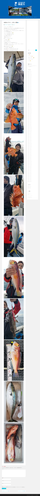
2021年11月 (30, 128)
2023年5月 (30, 101)
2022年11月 (30, 110)
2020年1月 (30, 160)
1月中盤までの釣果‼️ (30, 59)
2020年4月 (30, 155)
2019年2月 (30, 176)
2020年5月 (30, 154)
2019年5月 (30, 172)
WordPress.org (30, 197)
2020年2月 (30, 158)
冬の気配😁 (29, 60)
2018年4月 (30, 178)
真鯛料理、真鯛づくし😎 (31, 57)
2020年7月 (30, 151)
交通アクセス (35, 17)
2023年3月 (30, 104)
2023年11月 (30, 92)
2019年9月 (30, 166)
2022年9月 (30, 113)
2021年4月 (30, 139)
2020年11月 (30, 145)
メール (3, 480)
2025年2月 (30, 71)
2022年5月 (30, 119)
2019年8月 (30, 167)
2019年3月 (30, 175)
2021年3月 (30, 140)
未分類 (14, 24)
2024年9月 (30, 77)
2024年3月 (30, 86)
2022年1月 (30, 125)
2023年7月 (30, 98)
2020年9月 (30, 148)
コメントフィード (30, 195)
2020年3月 (30, 157)
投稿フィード (29, 194)
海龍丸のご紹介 (27, 17)
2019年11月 (30, 163)
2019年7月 (30, 169)
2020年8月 (30, 149)
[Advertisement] (32, 34)
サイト (3, 483)
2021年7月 (30, 134)
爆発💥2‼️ (29, 54)
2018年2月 (30, 181)
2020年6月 (30, 152)
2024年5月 (30, 83)
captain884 (10, 24)
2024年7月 (30, 80)
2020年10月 (30, 146)
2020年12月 (30, 143)
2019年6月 (30, 170)
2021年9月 (30, 131)
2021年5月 (30, 137)
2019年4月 (30, 173)
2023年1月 (30, 107)
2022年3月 (30, 122)
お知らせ (30, 186)
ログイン (29, 192)
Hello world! (30, 65)
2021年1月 (30, 142)
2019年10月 (30, 164)
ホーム (24, 17)
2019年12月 (30, 161)
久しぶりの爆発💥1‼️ (30, 56)
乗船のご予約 (31, 17)
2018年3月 (30, 179)
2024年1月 (30, 89)
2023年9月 (30, 95)
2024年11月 (30, 74)
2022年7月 (30, 116)
